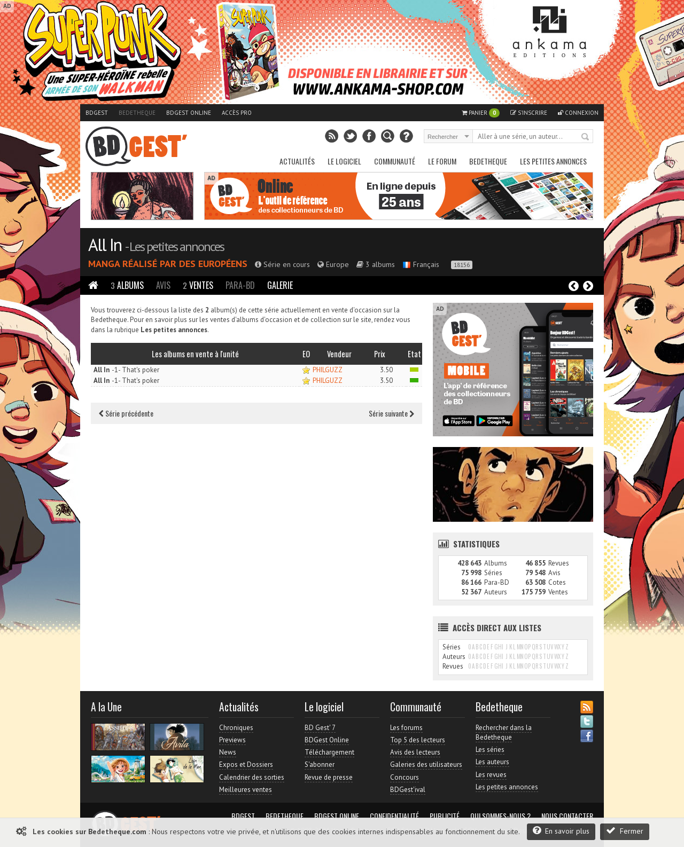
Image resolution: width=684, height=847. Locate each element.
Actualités (297, 161)
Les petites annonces (553, 161)
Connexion (578, 112)
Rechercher (585, 137)
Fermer (624, 831)
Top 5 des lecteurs (417, 739)
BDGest (97, 112)
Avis (163, 285)
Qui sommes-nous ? (500, 816)
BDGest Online (188, 112)
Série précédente (126, 413)
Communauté (394, 161)
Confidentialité (394, 816)
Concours (404, 777)
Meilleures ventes (245, 789)
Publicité (445, 816)
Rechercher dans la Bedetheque (504, 732)
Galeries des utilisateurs (426, 764)
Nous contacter (567, 816)
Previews (232, 739)
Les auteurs (492, 761)
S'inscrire (528, 112)
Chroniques (236, 727)
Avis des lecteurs (415, 752)
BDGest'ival (407, 789)
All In (104, 244)
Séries (493, 572)
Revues (558, 563)
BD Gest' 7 (320, 727)
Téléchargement (329, 752)
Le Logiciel (344, 161)
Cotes (557, 582)
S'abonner (320, 764)
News (227, 752)
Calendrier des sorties (251, 777)
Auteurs (495, 592)
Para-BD (240, 285)
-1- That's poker (126, 369)
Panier (481, 112)
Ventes (198, 285)
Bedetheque (137, 112)
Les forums (406, 727)
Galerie (280, 285)
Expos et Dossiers (246, 764)
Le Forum (442, 161)
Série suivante (391, 413)
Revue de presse (329, 777)
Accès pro (237, 112)
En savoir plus (561, 831)
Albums (127, 285)
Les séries (490, 749)
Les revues (491, 774)
